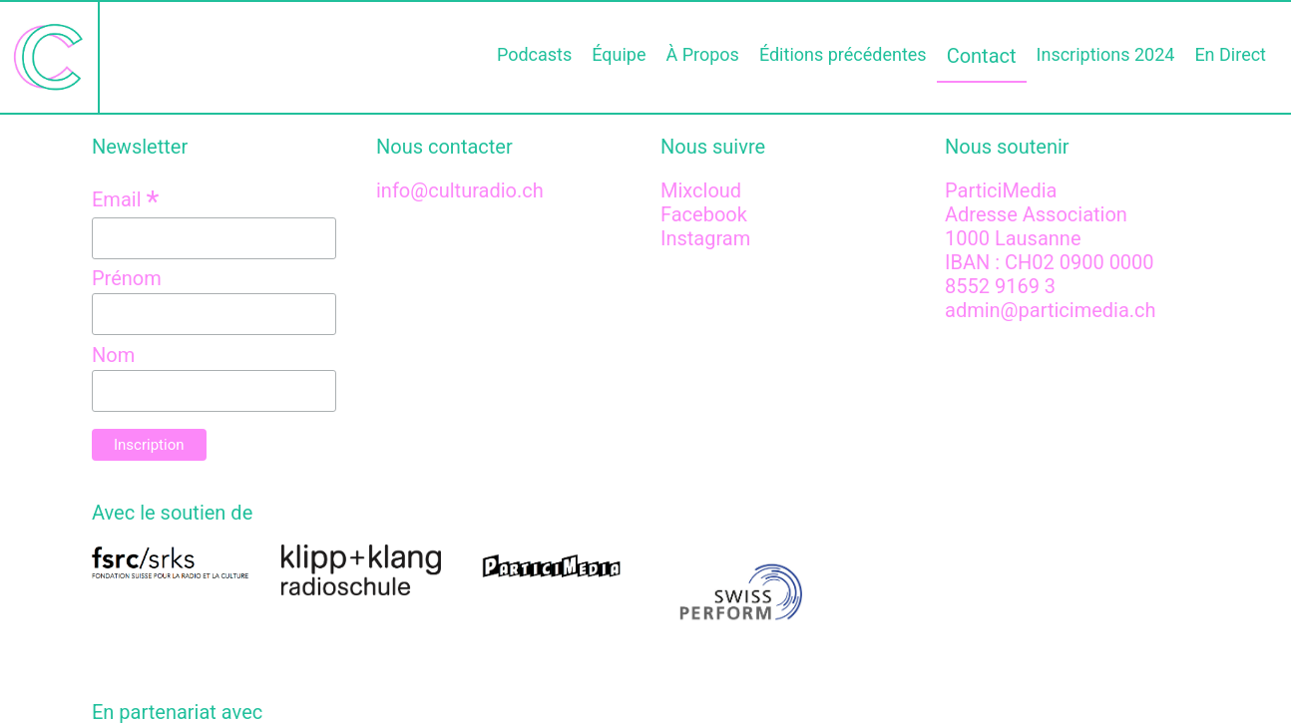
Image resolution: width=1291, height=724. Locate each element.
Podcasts (534, 54)
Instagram (705, 238)
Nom (113, 355)
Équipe (619, 54)
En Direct (1230, 54)
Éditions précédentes (843, 54)
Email (125, 198)
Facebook (703, 214)
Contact (982, 56)
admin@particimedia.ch (1050, 310)
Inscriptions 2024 (1106, 54)
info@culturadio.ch (460, 190)
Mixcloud (700, 190)
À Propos (701, 54)
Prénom (127, 278)
